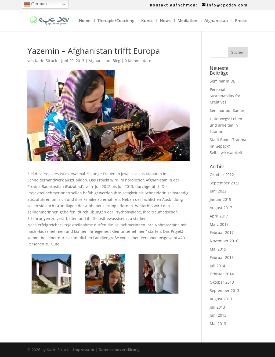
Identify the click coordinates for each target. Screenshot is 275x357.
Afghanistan (216, 21)
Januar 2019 (220, 199)
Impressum (83, 349)
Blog (116, 60)
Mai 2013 (218, 323)
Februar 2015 (222, 257)
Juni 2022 (218, 191)
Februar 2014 (222, 273)
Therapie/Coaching (115, 21)
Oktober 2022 (222, 174)
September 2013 (224, 290)
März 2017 (219, 224)
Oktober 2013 (222, 282)
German (35, 4)
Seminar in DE (222, 81)
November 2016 (224, 240)
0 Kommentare (138, 60)
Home (85, 21)
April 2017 (219, 216)
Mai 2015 (218, 249)
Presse (241, 21)
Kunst (147, 21)
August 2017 (221, 207)
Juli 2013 (217, 307)
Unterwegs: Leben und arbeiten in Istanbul (226, 125)
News (165, 21)
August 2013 (221, 298)
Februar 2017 (222, 232)
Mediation (187, 21)
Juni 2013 (218, 315)
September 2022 (224, 182)
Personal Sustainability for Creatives (225, 96)
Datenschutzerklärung (119, 349)
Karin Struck (46, 60)
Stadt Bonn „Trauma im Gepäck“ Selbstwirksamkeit (228, 146)
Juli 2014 (217, 265)
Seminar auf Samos (227, 110)
